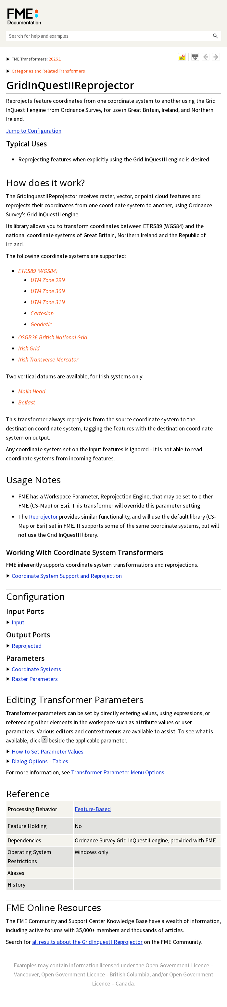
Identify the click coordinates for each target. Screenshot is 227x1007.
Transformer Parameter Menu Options (117, 772)
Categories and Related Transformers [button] (45, 71)
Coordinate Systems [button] (33, 669)
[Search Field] (113, 36)
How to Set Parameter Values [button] (44, 751)
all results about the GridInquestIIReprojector (87, 942)
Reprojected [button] (24, 645)
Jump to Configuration (33, 130)
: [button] (33, 59)
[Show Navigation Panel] (217, 14)
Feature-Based (93, 809)
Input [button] (15, 622)
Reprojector (43, 516)
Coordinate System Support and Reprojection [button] (64, 575)
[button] (215, 36)
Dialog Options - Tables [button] (37, 761)
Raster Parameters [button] (32, 679)
